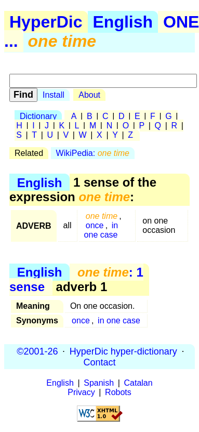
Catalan (138, 382)
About (89, 94)
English (123, 21)
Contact (99, 362)
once (95, 225)
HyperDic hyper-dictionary (123, 351)
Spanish (99, 382)
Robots (118, 392)
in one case (101, 230)
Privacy (81, 392)
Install (53, 94)
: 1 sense (76, 279)
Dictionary (38, 116)
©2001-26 (37, 351)
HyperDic (46, 21)
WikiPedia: (92, 153)
